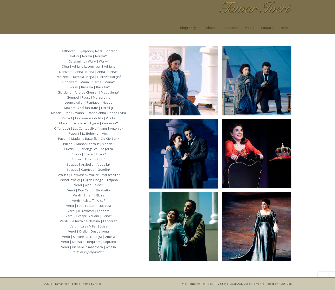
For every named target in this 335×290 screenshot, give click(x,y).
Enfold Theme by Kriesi (87, 283)
